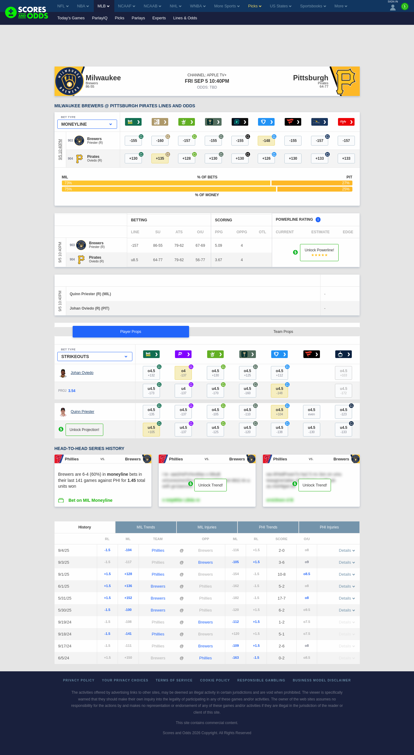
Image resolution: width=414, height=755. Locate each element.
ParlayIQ (100, 18)
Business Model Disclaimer (322, 680)
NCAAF (126, 6)
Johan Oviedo (82, 373)
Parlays (138, 18)
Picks (119, 18)
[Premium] (404, 9)
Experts (159, 18)
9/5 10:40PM (60, 149)
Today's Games (71, 18)
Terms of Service (174, 680)
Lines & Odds (185, 18)
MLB (103, 6)
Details (347, 550)
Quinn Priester (82, 412)
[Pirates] (94, 156)
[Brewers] (95, 139)
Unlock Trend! (210, 485)
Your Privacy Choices (125, 680)
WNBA (198, 6)
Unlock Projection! (84, 430)
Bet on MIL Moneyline (90, 500)
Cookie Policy (215, 680)
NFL (63, 6)
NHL (175, 6)
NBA (83, 6)
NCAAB (152, 6)
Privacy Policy (79, 680)
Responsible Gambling (261, 680)
